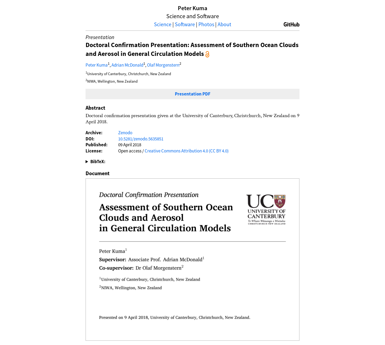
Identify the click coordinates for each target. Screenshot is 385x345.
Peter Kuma (97, 65)
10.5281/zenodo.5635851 (140, 139)
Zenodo (125, 133)
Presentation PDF (192, 94)
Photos (206, 24)
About (224, 24)
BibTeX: (97, 161)
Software (185, 24)
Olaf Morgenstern (163, 65)
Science (162, 24)
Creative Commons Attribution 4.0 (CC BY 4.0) (187, 151)
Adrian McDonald (127, 65)
